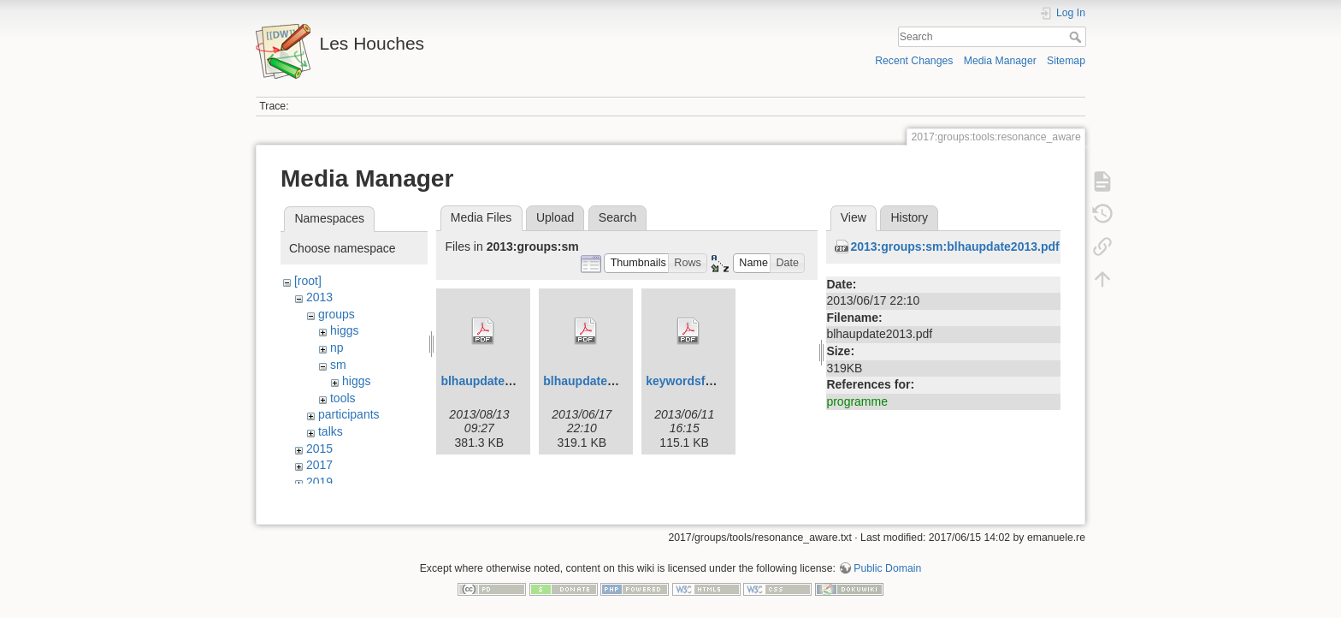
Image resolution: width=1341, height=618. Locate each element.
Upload (555, 217)
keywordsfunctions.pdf (711, 381)
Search (1077, 37)
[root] (308, 281)
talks (330, 431)
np (337, 347)
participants (349, 414)
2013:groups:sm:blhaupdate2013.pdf (954, 246)
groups (336, 314)
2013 (319, 297)
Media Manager (1000, 61)
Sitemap (1066, 61)
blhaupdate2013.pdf (599, 381)
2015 (319, 448)
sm (338, 364)
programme (857, 401)
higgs (344, 330)
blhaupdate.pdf (483, 381)
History (909, 217)
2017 (319, 465)
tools (343, 398)
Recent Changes (914, 61)
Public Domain (887, 561)
